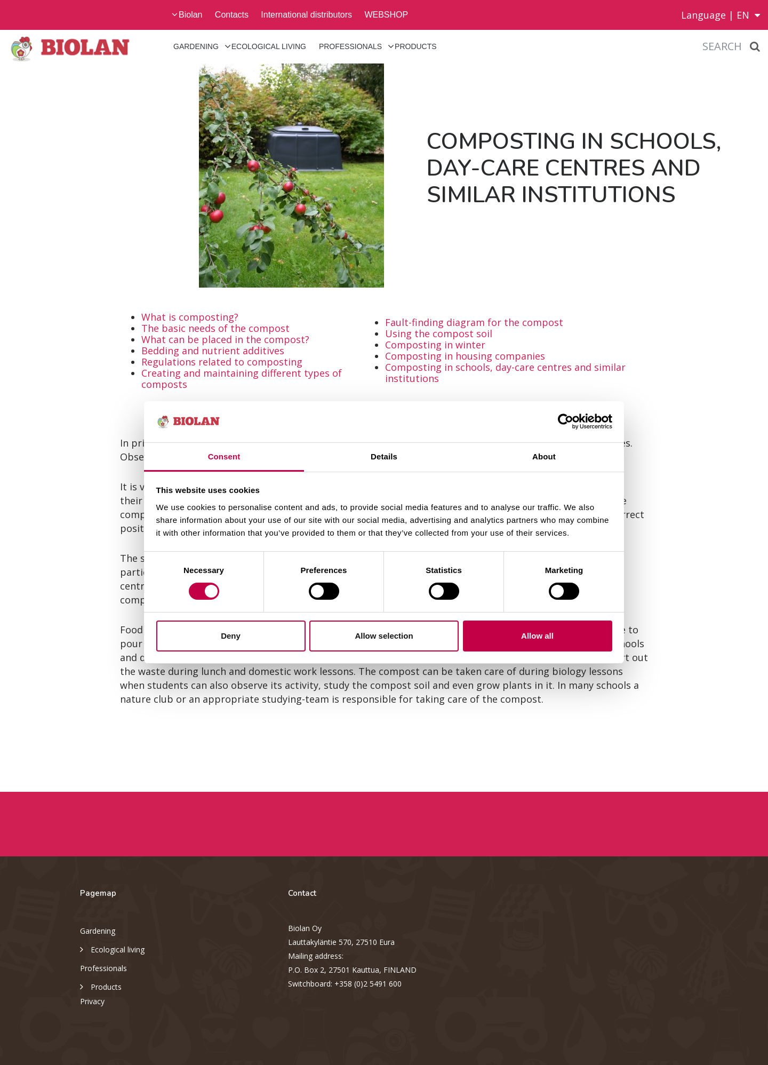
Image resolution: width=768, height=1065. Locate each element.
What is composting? (189, 317)
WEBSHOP (386, 14)
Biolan (190, 14)
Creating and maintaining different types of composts (241, 379)
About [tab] (544, 456)
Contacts (232, 14)
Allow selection (384, 635)
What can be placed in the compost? (225, 339)
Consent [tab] (224, 456)
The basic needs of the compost (215, 328)
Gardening (196, 46)
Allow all (537, 635)
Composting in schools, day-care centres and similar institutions (505, 373)
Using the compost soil (438, 333)
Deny (231, 635)
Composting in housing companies (465, 355)
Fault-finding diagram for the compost (474, 322)
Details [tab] (384, 456)
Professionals (350, 46)
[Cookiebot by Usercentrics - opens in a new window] (565, 422)
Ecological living (268, 46)
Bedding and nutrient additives (212, 350)
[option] (192, 175)
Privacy (92, 1001)
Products (416, 46)
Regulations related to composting (221, 361)
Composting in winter (435, 344)
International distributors (306, 14)
